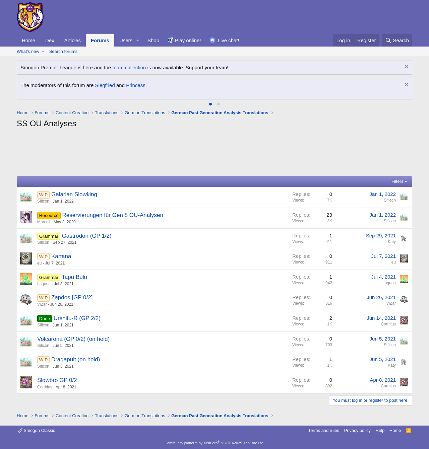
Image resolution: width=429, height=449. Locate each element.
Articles (72, 40)
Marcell (43, 222)
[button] (137, 40)
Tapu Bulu (74, 277)
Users (125, 40)
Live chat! (228, 40)
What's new (28, 51)
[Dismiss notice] (406, 67)
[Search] (397, 40)
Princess (135, 85)
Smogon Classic (36, 430)
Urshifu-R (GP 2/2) (77, 318)
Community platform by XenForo (214, 443)
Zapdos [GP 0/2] (72, 297)
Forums (100, 40)
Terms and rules (323, 430)
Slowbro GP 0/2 (57, 380)
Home (28, 40)
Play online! (188, 40)
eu (39, 263)
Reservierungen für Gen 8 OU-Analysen (112, 215)
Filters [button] (397, 181)
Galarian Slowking (74, 194)
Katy (392, 241)
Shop (153, 40)
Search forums (63, 51)
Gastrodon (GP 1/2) (87, 236)
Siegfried (105, 85)
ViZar (42, 304)
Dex (49, 40)
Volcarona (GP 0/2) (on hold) (73, 339)
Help (380, 430)
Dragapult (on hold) (75, 359)
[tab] (210, 104)
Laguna (44, 284)
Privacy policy (357, 430)
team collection (129, 67)
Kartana (61, 256)
